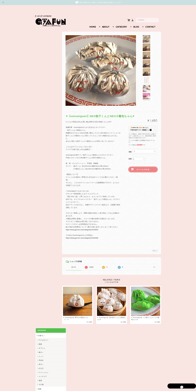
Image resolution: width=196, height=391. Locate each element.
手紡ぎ (40, 59)
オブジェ (41, 47)
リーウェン (42, 146)
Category (121, 22)
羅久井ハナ (42, 259)
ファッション (43, 71)
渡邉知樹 (41, 162)
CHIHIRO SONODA (45, 295)
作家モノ (41, 35)
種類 (130, 147)
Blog (136, 22)
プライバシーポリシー (46, 350)
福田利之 (41, 271)
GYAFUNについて (45, 340)
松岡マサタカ (43, 150)
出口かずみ (42, 170)
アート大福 (42, 194)
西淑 (40, 126)
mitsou (41, 226)
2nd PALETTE (43, 251)
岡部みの (41, 303)
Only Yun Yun (43, 202)
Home (92, 22)
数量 (130, 154)
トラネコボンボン (45, 214)
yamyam (41, 287)
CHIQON (41, 154)
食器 (40, 80)
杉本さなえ (42, 178)
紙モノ (40, 51)
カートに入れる (143, 165)
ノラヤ (40, 307)
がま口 (40, 67)
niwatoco (41, 186)
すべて (75, 262)
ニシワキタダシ (44, 279)
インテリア (42, 75)
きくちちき (42, 235)
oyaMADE (42, 311)
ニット (40, 55)
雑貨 (40, 43)
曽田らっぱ (42, 174)
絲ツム (40, 190)
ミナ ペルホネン (44, 134)
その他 (40, 84)
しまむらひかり (44, 299)
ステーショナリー (45, 97)
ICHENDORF (43, 319)
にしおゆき (42, 230)
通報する (155, 246)
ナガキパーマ (43, 243)
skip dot (41, 142)
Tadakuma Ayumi (44, 166)
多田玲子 (41, 275)
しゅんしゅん (43, 210)
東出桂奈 (41, 323)
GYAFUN (41, 138)
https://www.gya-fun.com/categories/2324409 (83, 233)
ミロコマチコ (43, 255)
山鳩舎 (40, 218)
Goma (40, 267)
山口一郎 (41, 283)
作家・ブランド (43, 117)
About (106, 22)
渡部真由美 (42, 206)
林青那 (40, 263)
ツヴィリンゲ (43, 222)
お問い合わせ (43, 345)
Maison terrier (43, 291)
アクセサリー (43, 39)
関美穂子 (41, 158)
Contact (150, 22)
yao (39, 327)
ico (39, 315)
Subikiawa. (42, 122)
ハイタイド (42, 247)
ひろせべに (42, 130)
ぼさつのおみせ (44, 198)
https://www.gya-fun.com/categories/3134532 (83, 225)
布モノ (40, 63)
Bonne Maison (43, 239)
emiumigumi (43, 182)
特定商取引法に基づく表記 (48, 355)
